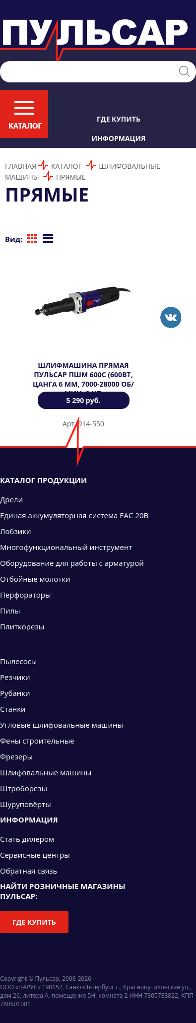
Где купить (118, 119)
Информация (119, 138)
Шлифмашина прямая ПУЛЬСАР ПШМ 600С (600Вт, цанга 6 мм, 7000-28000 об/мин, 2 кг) (83, 379)
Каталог (66, 166)
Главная (20, 166)
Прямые (71, 177)
